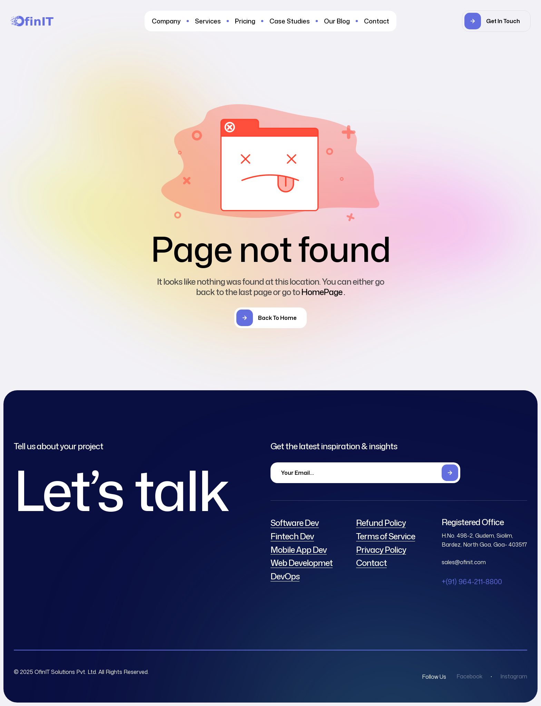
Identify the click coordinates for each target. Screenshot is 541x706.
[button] (496, 21)
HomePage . (323, 292)
